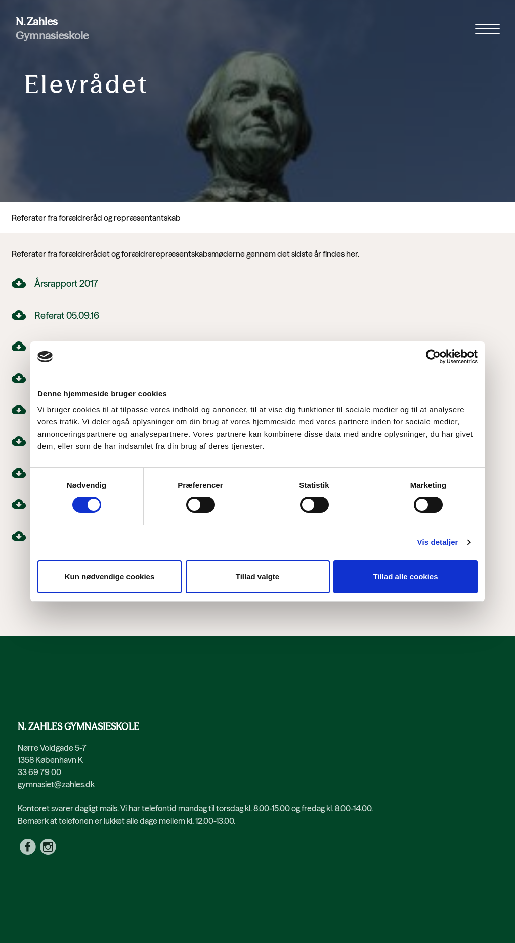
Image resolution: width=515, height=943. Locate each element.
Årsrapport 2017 (66, 283)
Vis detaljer (437, 542)
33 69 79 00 (39, 772)
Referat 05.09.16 (66, 315)
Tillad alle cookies (405, 576)
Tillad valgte (257, 576)
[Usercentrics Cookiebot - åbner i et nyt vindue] (433, 356)
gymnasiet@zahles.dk (56, 784)
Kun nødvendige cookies (110, 576)
